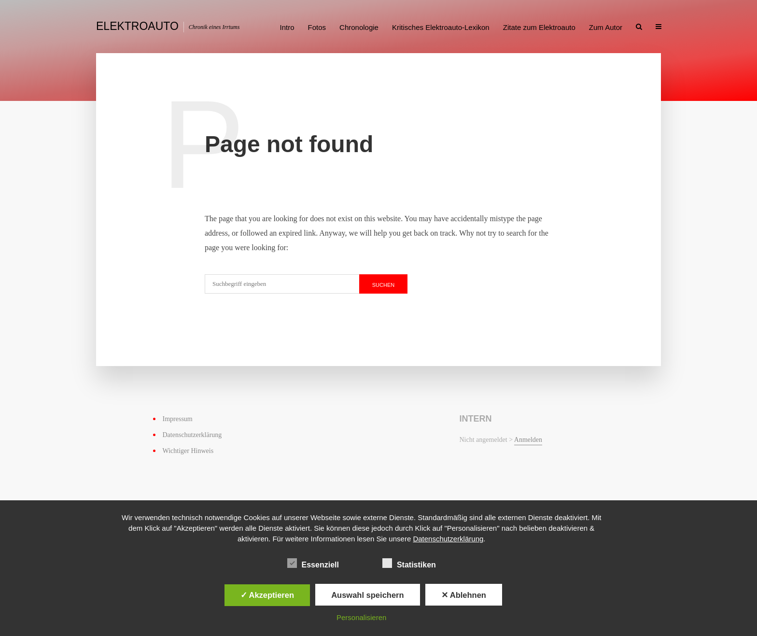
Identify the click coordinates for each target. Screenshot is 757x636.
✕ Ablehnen (463, 595)
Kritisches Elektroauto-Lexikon (441, 27)
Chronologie (358, 27)
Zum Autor (605, 27)
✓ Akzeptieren (267, 595)
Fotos (317, 27)
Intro (287, 27)
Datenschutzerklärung (192, 434)
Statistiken (409, 563)
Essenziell (313, 563)
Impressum (178, 419)
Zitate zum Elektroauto (539, 27)
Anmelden (528, 439)
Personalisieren (361, 617)
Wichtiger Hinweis (188, 450)
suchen (383, 285)
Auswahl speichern (367, 595)
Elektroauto (137, 26)
